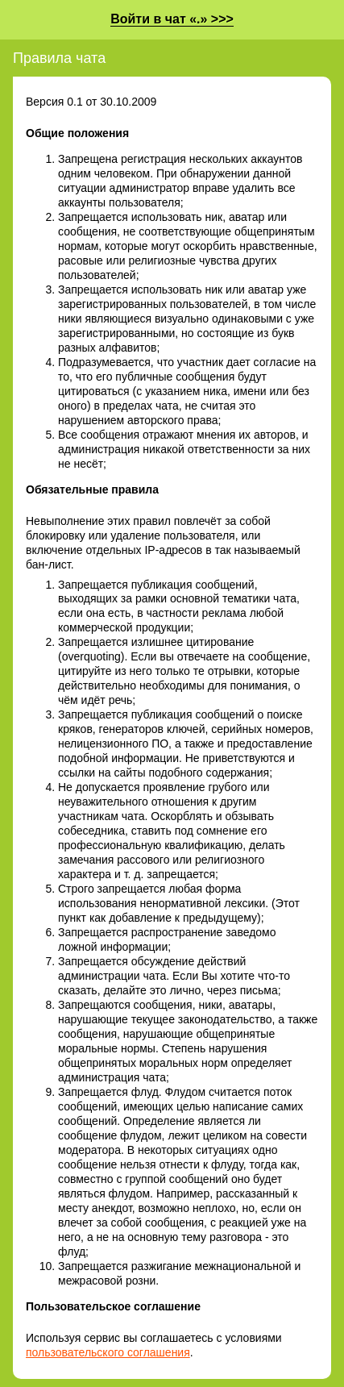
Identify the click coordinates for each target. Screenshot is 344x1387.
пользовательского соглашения (108, 1352)
